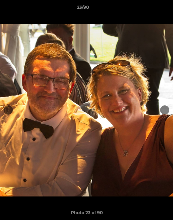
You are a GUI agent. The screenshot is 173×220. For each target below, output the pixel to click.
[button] (151, 9)
